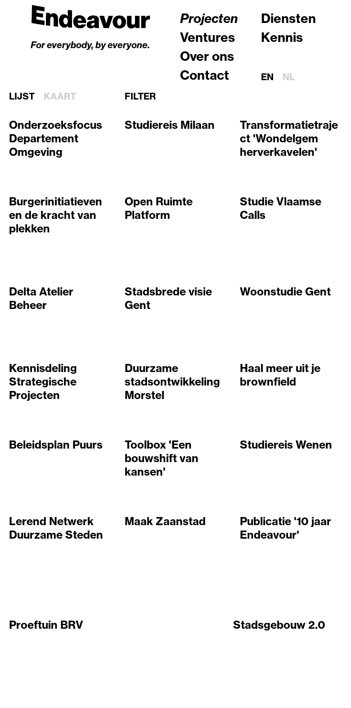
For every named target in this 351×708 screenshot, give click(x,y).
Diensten (288, 18)
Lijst (22, 96)
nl (289, 76)
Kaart (60, 96)
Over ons (207, 56)
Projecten (209, 18)
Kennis (282, 37)
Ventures (207, 37)
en (267, 76)
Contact (204, 75)
